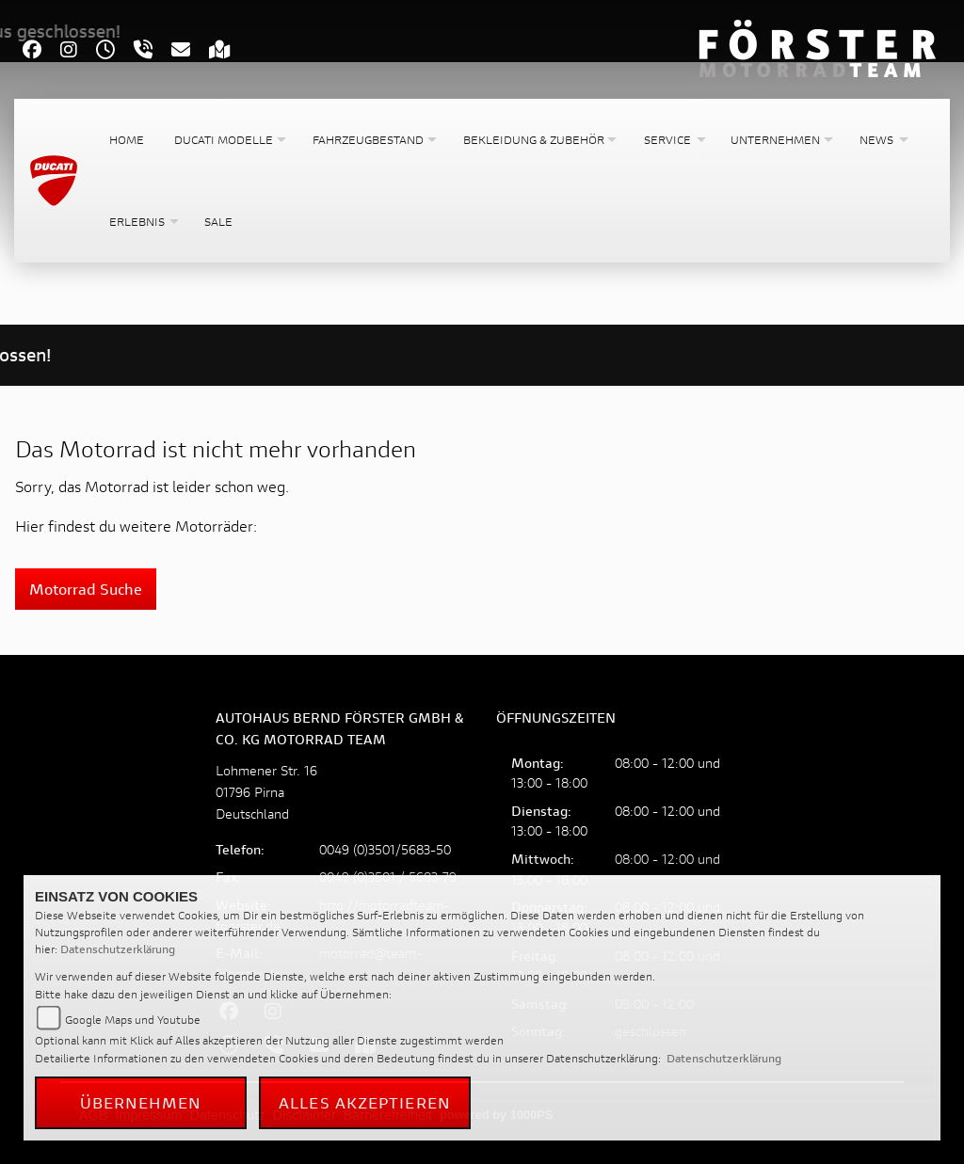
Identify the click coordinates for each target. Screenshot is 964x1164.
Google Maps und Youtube (133, 1020)
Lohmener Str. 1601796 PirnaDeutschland (266, 791)
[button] (228, 140)
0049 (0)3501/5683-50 (385, 849)
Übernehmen (141, 1102)
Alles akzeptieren (365, 1102)
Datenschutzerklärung (117, 949)
